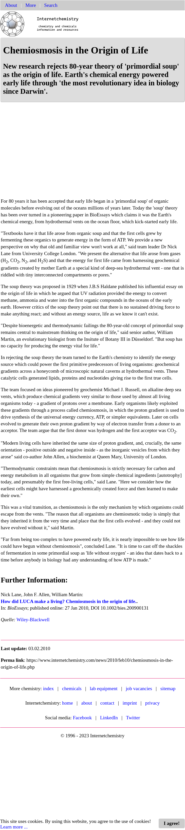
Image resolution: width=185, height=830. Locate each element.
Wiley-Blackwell (32, 619)
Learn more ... (14, 826)
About (11, 5)
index (48, 688)
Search (50, 5)
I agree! (172, 823)
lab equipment (103, 688)
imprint (130, 703)
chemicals (72, 688)
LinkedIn (109, 717)
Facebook (82, 717)
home (67, 703)
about (86, 703)
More (30, 5)
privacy (152, 703)
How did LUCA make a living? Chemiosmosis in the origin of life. (68, 601)
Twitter (133, 717)
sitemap (168, 688)
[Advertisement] (93, 153)
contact (107, 703)
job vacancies (139, 688)
